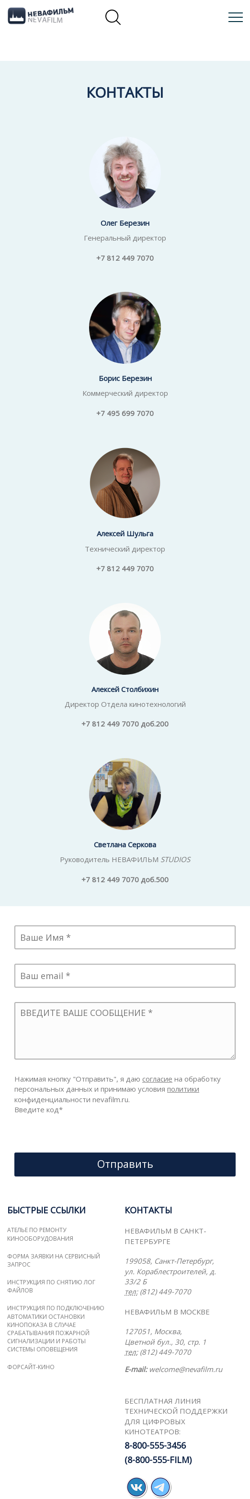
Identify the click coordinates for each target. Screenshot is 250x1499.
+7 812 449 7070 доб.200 (125, 723)
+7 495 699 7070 (125, 413)
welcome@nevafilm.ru (185, 1369)
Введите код (38, 1109)
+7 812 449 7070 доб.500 (125, 879)
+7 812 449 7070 (125, 258)
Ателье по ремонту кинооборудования (40, 1234)
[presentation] (87, 1134)
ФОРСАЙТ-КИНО (31, 1367)
